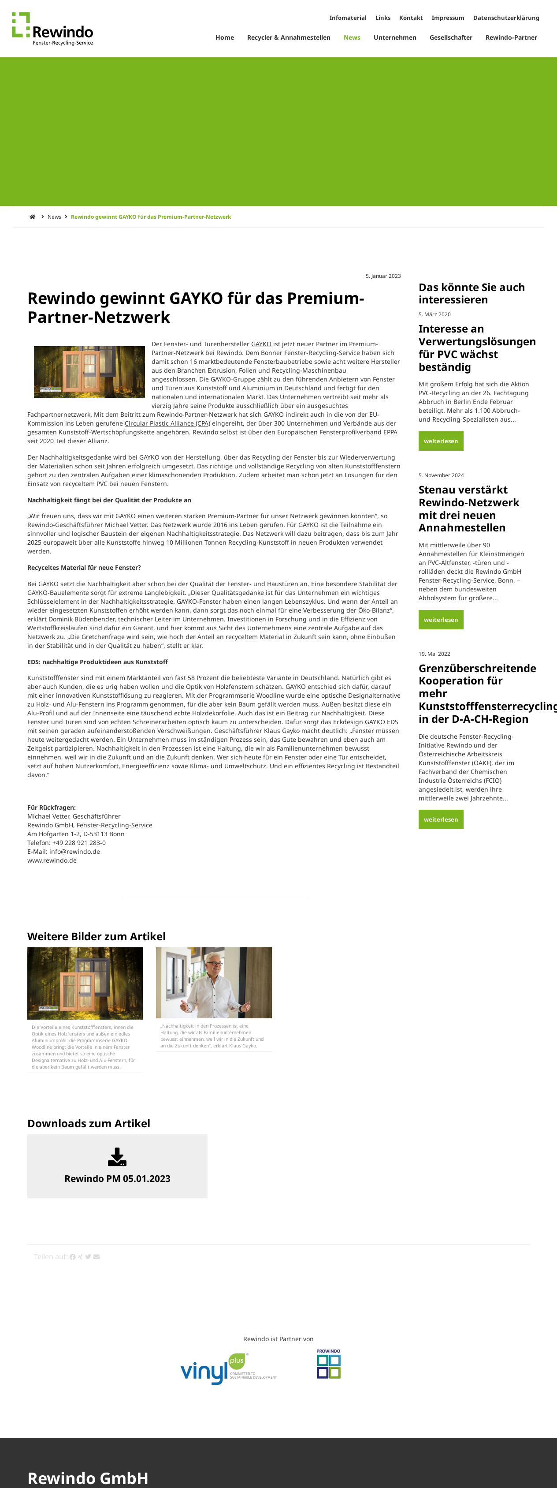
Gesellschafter (451, 37)
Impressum (448, 18)
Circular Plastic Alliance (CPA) (167, 423)
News (352, 37)
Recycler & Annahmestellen (288, 37)
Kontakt (411, 18)
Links (382, 18)
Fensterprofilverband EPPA (358, 432)
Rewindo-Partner (511, 37)
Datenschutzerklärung (506, 18)
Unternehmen (395, 37)
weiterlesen (441, 441)
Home (224, 37)
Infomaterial (348, 18)
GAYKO (261, 344)
